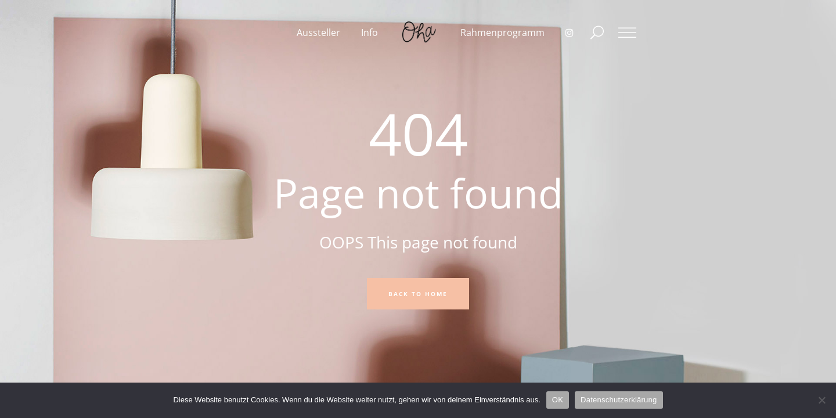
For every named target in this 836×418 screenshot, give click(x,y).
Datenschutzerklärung (619, 399)
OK (557, 399)
